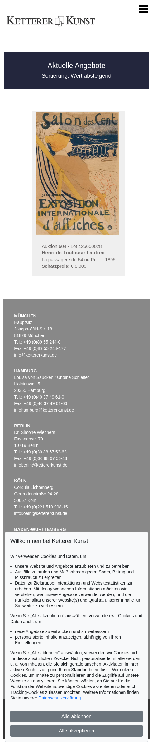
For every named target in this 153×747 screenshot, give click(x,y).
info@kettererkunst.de (35, 355)
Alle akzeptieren (76, 730)
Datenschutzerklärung (59, 697)
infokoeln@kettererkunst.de (40, 513)
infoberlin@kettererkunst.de (40, 464)
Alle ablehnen (76, 716)
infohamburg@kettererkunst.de (44, 410)
